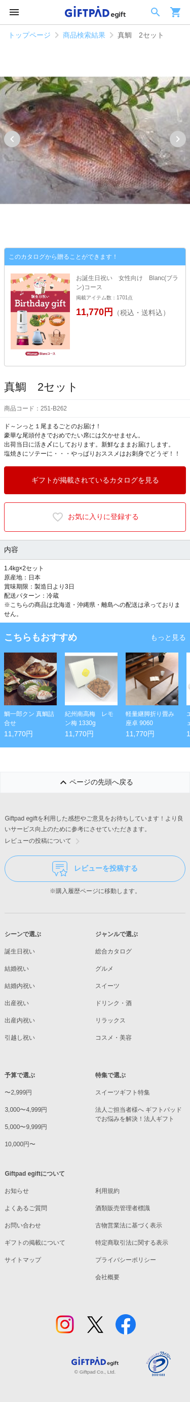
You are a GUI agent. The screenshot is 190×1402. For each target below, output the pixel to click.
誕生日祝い (20, 951)
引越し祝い (20, 1037)
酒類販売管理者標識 (122, 1208)
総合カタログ (113, 951)
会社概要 (107, 1277)
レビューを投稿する (95, 868)
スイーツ (107, 985)
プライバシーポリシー (125, 1259)
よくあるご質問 (26, 1208)
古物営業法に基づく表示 (128, 1225)
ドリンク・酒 (113, 1003)
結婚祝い (17, 968)
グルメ (104, 968)
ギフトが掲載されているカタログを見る (95, 480)
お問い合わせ (23, 1225)
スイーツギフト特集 (122, 1092)
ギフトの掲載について (35, 1242)
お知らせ (17, 1190)
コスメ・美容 (113, 1037)
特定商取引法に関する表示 (131, 1242)
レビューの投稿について (44, 841)
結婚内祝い (20, 985)
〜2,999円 (18, 1092)
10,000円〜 (20, 1144)
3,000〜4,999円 (26, 1109)
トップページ (29, 35)
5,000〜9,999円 (26, 1127)
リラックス (110, 1020)
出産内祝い (20, 1020)
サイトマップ (23, 1259)
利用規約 (107, 1190)
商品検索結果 (84, 35)
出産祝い (17, 1003)
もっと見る (168, 637)
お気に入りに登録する (95, 517)
